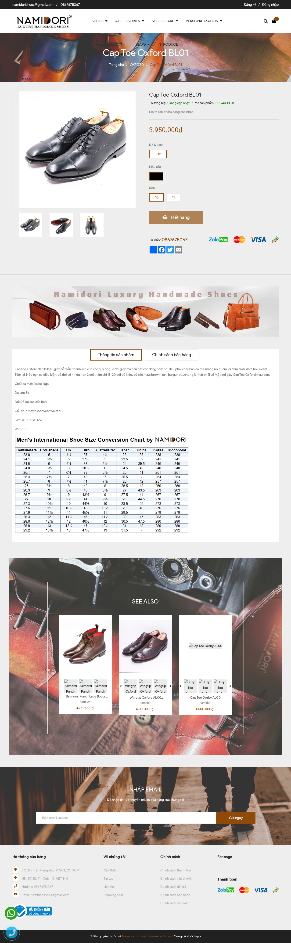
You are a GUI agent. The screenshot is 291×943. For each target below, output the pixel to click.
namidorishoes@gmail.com (33, 5)
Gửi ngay (236, 818)
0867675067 (70, 5)
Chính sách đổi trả (173, 887)
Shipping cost (113, 895)
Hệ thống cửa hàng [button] (29, 857)
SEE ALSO (145, 601)
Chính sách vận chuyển (177, 879)
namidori (86, 701)
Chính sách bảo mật (174, 903)
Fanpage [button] (224, 857)
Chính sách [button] (170, 857)
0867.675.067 (43, 887)
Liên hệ (109, 887)
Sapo (197, 936)
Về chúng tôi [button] (115, 857)
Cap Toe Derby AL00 (205, 698)
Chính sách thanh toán (176, 870)
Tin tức (108, 879)
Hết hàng (180, 217)
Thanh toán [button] (227, 879)
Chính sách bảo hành (175, 895)
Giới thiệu (111, 870)
